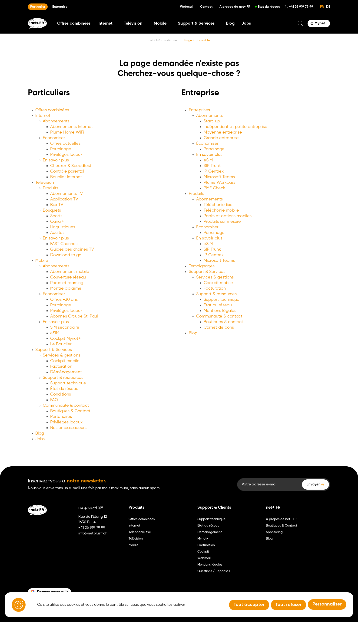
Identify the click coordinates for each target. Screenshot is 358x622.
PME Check (214, 188)
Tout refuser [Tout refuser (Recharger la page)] (288, 604)
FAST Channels (64, 244)
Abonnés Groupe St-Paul (74, 316)
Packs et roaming (66, 283)
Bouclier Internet (66, 177)
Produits (50, 188)
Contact (206, 6)
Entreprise (59, 6)
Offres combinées (73, 23)
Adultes (57, 233)
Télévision (44, 182)
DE (328, 6)
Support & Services (53, 350)
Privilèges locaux (66, 155)
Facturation (61, 366)
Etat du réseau (208, 525)
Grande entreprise (221, 138)
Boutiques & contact (223, 322)
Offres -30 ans (64, 300)
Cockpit (203, 551)
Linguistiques (62, 227)
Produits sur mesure (222, 221)
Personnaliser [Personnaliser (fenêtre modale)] (327, 604)
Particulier (37, 6)
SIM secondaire (64, 327)
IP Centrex (214, 171)
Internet (42, 116)
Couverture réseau (68, 277)
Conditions (60, 394)
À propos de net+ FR (234, 6)
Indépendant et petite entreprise (235, 127)
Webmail (186, 6)
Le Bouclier (61, 344)
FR (322, 6)
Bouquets (52, 210)
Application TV (64, 199)
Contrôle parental (67, 171)
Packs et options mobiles (228, 216)
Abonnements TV (66, 194)
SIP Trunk (212, 166)
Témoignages (202, 266)
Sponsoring (274, 532)
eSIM (54, 333)
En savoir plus (56, 160)
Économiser (54, 294)
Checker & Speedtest (70, 166)
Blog (230, 23)
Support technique (68, 383)
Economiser (54, 138)
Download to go (65, 255)
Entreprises (199, 110)
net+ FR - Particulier (163, 40)
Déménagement (66, 372)
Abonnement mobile (69, 272)
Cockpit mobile (65, 361)
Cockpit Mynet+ (65, 339)
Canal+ (57, 221)
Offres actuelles (65, 143)
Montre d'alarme (65, 288)
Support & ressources (63, 378)
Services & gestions (61, 355)
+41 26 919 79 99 (301, 6)
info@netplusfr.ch (92, 533)
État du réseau (269, 6)
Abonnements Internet (71, 127)
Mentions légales (220, 311)
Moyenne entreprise (223, 132)
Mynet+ (202, 538)
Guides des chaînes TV (72, 249)
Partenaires (61, 417)
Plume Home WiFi (67, 132)
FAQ (54, 400)
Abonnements (56, 121)
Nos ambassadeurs (68, 428)
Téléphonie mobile (221, 210)
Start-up (212, 121)
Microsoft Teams (219, 177)
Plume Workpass (219, 182)
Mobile (41, 261)
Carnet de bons (219, 327)
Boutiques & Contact (70, 411)
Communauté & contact (66, 405)
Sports (56, 216)
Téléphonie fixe (218, 205)
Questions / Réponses (213, 571)
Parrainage (60, 149)
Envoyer (313, 484)
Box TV (56, 205)
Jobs (246, 23)
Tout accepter (249, 604)
